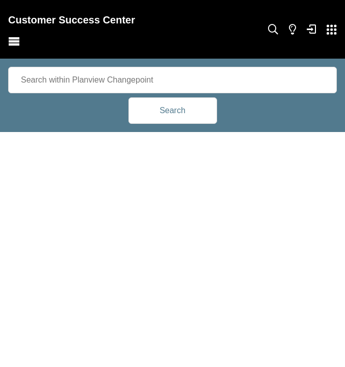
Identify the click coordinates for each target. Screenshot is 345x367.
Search (172, 110)
